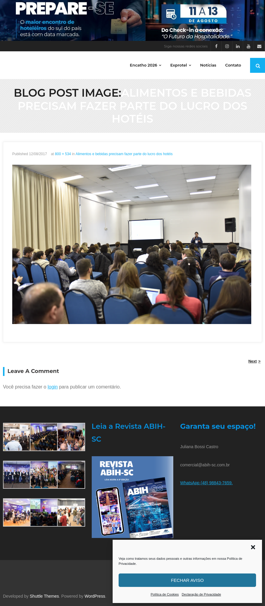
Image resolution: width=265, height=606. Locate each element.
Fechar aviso (187, 580)
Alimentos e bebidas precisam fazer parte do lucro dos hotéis (124, 154)
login (53, 386)
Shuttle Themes (44, 596)
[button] (253, 547)
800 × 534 (63, 154)
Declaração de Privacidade (201, 594)
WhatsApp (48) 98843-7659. (206, 482)
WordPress (95, 596)
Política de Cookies (165, 594)
